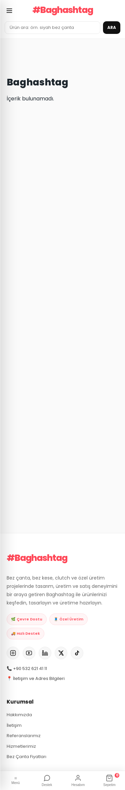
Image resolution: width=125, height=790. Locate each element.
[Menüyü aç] (9, 11)
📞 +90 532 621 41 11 (27, 668)
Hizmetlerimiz (21, 746)
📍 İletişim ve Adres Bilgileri (36, 678)
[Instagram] (13, 653)
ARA (111, 27)
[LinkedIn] (45, 653)
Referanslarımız (24, 735)
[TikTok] (77, 653)
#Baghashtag (62, 10)
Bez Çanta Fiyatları (26, 756)
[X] (61, 653)
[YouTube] (29, 653)
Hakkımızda (19, 715)
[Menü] (15, 781)
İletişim (14, 725)
